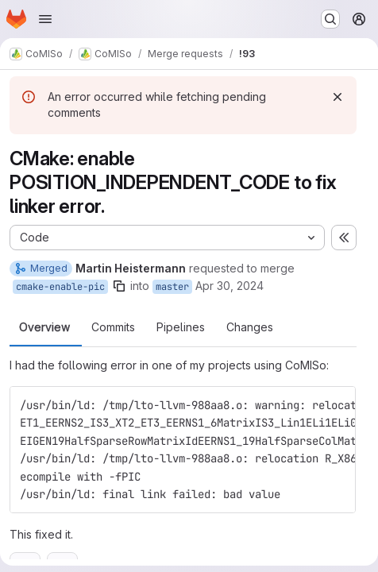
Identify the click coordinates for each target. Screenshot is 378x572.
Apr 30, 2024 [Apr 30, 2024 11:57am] (229, 285)
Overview (44, 327)
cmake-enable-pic (60, 286)
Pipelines (180, 327)
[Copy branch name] (119, 286)
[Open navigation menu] (45, 19)
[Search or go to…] (330, 19)
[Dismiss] (337, 96)
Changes (249, 327)
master (172, 286)
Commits (113, 327)
